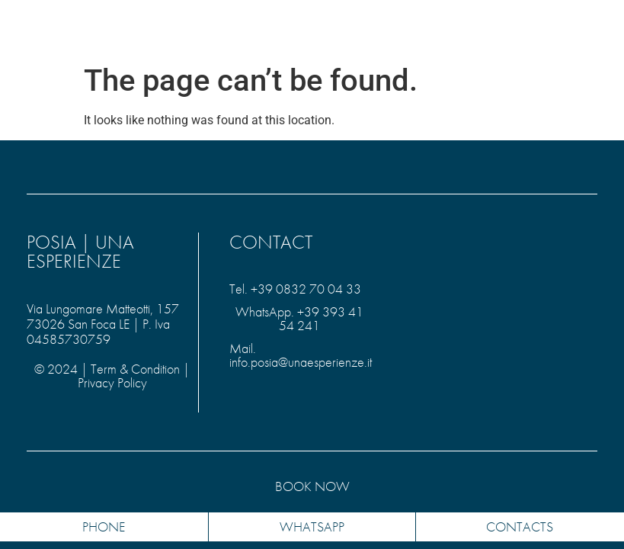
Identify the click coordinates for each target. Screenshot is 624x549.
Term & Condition (135, 368)
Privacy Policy (112, 382)
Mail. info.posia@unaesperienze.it (300, 355)
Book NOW (312, 486)
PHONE (103, 526)
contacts (519, 526)
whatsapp (312, 526)
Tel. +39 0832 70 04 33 (295, 288)
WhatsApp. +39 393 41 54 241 (299, 318)
